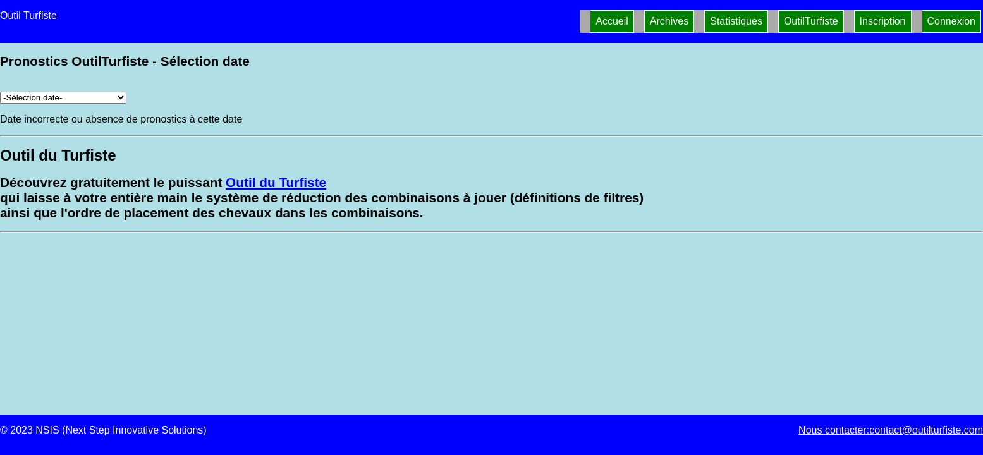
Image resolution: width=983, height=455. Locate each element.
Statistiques (736, 21)
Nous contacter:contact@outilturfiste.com (890, 430)
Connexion (951, 21)
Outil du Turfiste (276, 182)
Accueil (611, 21)
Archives (669, 21)
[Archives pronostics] (63, 98)
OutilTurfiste (811, 21)
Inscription (883, 21)
